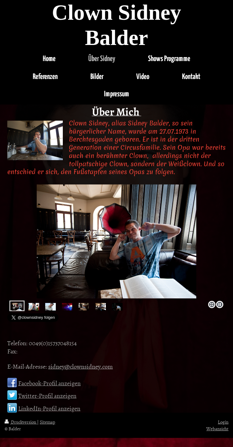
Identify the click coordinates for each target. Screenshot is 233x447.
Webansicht (217, 428)
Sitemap (47, 421)
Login (223, 421)
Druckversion (21, 421)
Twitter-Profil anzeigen (47, 395)
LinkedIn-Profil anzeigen (49, 408)
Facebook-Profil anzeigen (49, 382)
